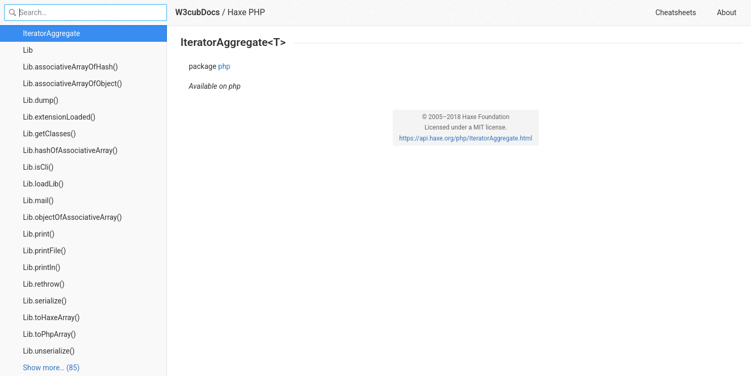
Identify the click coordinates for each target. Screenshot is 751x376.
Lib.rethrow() (44, 284)
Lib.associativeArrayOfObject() (72, 83)
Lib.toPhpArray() (49, 334)
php (224, 66)
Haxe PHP (246, 12)
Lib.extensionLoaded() (59, 117)
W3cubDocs (197, 12)
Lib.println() (41, 267)
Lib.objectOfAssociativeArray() (72, 217)
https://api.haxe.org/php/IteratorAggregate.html (465, 138)
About (726, 12)
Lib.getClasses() (49, 134)
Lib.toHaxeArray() (51, 317)
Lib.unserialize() (49, 351)
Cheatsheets (676, 12)
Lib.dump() (40, 100)
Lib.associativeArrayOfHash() (70, 67)
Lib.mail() (38, 200)
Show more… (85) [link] (51, 367)
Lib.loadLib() (43, 184)
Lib (28, 50)
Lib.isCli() (38, 167)
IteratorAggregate (51, 33)
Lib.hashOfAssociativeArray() (70, 150)
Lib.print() (38, 234)
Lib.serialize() (45, 301)
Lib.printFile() (44, 250)
